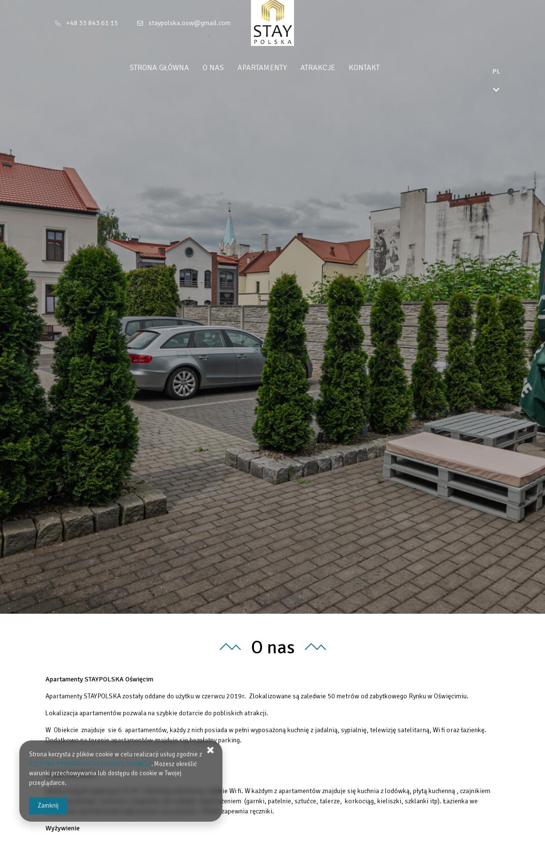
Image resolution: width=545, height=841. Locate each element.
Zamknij (48, 806)
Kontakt (382, 68)
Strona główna (177, 68)
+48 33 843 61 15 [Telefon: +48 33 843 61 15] (92, 23)
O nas (231, 68)
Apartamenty (280, 68)
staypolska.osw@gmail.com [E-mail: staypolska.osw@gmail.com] (189, 23)
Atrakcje (335, 68)
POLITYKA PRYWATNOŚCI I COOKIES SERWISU (90, 764)
